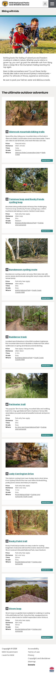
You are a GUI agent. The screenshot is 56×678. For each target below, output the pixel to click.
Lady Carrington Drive (21, 473)
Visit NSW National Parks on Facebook (4, 674)
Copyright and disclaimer (39, 658)
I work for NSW (8, 655)
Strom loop (15, 608)
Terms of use (34, 652)
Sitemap (32, 661)
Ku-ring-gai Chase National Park (27, 427)
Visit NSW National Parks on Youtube (14, 674)
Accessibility (33, 648)
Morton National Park (22, 290)
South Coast (36, 290)
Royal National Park (22, 495)
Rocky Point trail (18, 541)
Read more (46, 160)
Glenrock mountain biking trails (26, 131)
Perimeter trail (17, 404)
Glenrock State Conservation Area (27, 153)
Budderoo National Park (23, 358)
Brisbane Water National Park (25, 223)
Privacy (31, 655)
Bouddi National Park (22, 562)
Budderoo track (18, 336)
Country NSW (20, 292)
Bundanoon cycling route (23, 269)
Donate (31, 665)
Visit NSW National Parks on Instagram (9, 674)
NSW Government (10, 652)
